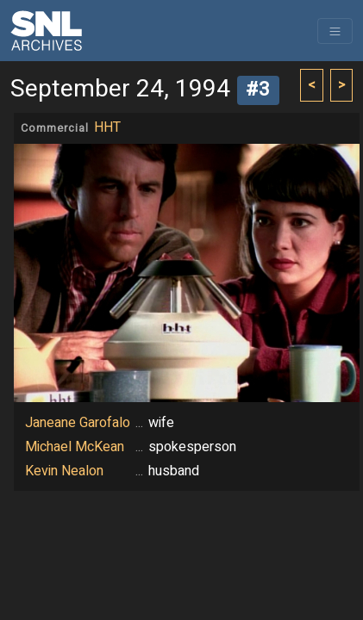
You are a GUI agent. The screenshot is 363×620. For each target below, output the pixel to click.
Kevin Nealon (64, 471)
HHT (107, 127)
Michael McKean (74, 447)
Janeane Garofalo (77, 422)
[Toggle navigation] (335, 31)
